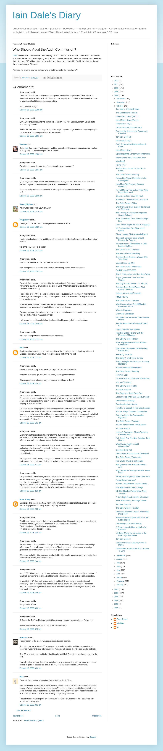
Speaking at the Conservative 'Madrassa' (133, 154)
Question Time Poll (124, 450)
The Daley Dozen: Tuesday (127, 300)
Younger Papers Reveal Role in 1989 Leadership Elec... (131, 245)
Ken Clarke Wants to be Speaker (129, 461)
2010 (116, 88)
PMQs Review (122, 297)
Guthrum (24, 637)
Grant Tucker (122, 619)
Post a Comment (23, 710)
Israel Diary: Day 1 (123, 150)
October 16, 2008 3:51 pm (30, 705)
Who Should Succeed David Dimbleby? (132, 454)
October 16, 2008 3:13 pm (30, 629)
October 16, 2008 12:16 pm (31, 211)
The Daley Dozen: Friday (126, 203)
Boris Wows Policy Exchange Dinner (131, 501)
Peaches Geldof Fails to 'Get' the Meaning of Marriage (129, 334)
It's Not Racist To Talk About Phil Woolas (133, 378)
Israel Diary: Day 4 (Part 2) (127, 116)
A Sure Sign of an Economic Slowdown (132, 497)
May (118, 570)
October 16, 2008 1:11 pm (30, 357)
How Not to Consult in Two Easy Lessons (133, 408)
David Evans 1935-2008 (126, 270)
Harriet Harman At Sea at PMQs (129, 487)
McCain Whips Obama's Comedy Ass (131, 412)
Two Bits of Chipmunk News (127, 109)
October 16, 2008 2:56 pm (30, 592)
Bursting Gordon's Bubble (126, 404)
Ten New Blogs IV (123, 504)
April (118, 574)
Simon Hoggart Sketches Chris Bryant (132, 234)
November (121, 102)
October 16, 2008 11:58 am (31, 110)
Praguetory (24, 220)
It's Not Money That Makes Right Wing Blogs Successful (132, 191)
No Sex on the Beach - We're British (131, 425)
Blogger (92, 737)
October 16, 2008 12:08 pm (31, 196)
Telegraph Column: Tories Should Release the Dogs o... (130, 239)
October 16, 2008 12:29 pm (31, 227)
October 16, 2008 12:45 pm (31, 324)
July (118, 563)
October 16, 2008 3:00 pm (30, 608)
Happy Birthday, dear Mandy (128, 329)
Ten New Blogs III (123, 539)
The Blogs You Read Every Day (129, 393)
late (26, 148)
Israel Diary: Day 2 (123, 141)
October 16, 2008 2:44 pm (30, 561)
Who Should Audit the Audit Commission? (127, 445)
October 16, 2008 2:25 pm (30, 491)
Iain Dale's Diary (47, 15)
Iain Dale (120, 623)
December (121, 98)
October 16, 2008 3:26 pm (30, 668)
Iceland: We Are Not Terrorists (128, 293)
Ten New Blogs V (123, 428)
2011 (116, 84)
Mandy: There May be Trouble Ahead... (132, 484)
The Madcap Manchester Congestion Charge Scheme (131, 214)
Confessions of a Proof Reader (129, 523)
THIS (15, 55)
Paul (22, 348)
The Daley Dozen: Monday (127, 339)
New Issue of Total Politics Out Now (131, 158)
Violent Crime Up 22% (125, 263)
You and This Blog (123, 382)
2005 (116, 597)
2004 (116, 600)
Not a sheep (25, 499)
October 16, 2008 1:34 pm (30, 383)
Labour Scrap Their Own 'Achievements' (133, 397)
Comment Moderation (125, 314)
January (120, 585)
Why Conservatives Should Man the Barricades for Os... (131, 305)
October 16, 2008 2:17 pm (30, 465)
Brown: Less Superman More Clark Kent (133, 476)
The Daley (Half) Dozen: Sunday (129, 358)
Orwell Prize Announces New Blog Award (133, 274)
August (119, 559)
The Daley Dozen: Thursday (127, 250)
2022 (116, 81)
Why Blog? (120, 161)
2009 (116, 92)
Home (57, 716)
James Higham (26, 204)
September (121, 555)
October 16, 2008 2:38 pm (30, 532)
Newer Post (18, 716)
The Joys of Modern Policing (128, 253)
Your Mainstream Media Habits (129, 367)
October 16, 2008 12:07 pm (31, 170)
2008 (116, 95)
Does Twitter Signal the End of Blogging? (133, 225)
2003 (116, 604)
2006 (116, 593)
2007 (116, 589)
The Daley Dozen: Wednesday (129, 267)
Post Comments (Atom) (34, 720)
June (118, 566)
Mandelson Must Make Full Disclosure (132, 200)
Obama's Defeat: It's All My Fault (129, 196)
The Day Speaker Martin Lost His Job (131, 284)
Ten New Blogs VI (123, 390)
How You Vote (122, 375)
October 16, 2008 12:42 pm (31, 271)
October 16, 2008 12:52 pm (31, 339)
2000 (116, 608)
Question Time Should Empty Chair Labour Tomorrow (130, 288)
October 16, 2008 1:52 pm (30, 423)
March (119, 577)
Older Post (96, 716)
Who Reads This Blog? (125, 401)
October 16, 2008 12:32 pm (31, 250)
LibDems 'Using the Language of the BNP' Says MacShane (131, 534)
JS (118, 627)
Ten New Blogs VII (123, 137)
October (120, 106)
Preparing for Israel (124, 354)
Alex (22, 677)
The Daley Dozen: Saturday (127, 174)
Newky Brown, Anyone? (126, 480)
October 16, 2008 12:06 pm (31, 154)
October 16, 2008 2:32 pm (30, 509)
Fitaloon (23, 144)
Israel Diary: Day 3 (123, 124)
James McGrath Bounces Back (129, 127)
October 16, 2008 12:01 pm (31, 136)
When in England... (124, 310)
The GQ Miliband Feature (126, 113)
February (120, 581)
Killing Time (121, 165)
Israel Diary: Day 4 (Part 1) (127, 120)
